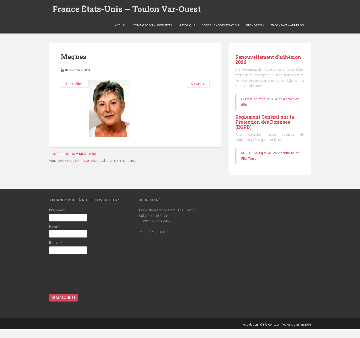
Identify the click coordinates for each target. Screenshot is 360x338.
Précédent (75, 83)
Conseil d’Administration (220, 25)
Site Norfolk (255, 25)
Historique (187, 25)
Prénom (57, 210)
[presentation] (68, 272)
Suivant (198, 83)
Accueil (120, 25)
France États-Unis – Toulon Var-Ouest (127, 8)
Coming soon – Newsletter (152, 25)
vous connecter (78, 160)
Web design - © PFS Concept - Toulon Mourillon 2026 (276, 325)
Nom (54, 226)
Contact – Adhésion (287, 25)
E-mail (55, 242)
